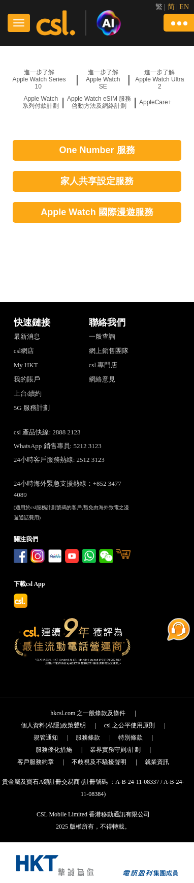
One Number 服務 (97, 150)
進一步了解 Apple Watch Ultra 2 (159, 79)
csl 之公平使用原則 (129, 725)
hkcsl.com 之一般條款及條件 (87, 713)
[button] (179, 23)
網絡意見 (102, 379)
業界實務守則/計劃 (115, 749)
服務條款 (88, 737)
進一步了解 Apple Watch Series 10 (39, 79)
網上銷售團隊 (108, 351)
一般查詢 (102, 336)
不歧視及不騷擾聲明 (99, 762)
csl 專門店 (103, 365)
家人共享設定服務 (97, 181)
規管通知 (46, 737)
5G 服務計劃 (32, 407)
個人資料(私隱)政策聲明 (53, 725)
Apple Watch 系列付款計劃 (40, 102)
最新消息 (27, 336)
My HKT (26, 365)
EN (184, 7)
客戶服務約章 (35, 762)
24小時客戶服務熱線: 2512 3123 (59, 459)
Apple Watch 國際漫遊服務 (97, 212)
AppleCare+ (155, 102)
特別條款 (130, 737)
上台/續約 (28, 393)
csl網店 (24, 351)
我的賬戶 (27, 379)
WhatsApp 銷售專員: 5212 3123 (58, 446)
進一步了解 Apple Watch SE (103, 79)
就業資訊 (157, 762)
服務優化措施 (54, 749)
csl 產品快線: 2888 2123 (47, 432)
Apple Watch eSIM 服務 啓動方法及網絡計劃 (99, 102)
